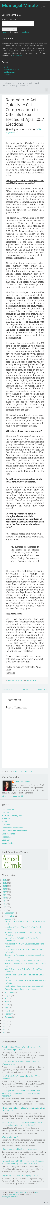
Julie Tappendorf (22, 782)
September (9, 992)
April (7, 1008)
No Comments (31, 680)
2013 (4, 1026)
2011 (4, 1032)
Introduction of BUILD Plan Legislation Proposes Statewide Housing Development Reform (23, 1162)
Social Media (7, 843)
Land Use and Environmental (15, 831)
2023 (5, 889)
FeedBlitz (25, 32)
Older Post (42, 689)
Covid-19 (5, 812)
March (8, 1011)
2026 (5, 880)
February (9, 1014)
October (8, 919)
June (7, 1001)
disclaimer (17, 55)
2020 (5, 898)
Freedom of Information (12, 827)
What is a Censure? (10, 1137)
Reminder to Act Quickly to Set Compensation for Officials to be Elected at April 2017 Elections (25, 112)
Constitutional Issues (11, 809)
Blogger (37, 1192)
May (7, 1004)
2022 (5, 892)
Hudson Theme (13, 1194)
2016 (4, 910)
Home (6, 67)
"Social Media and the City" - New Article (19, 1149)
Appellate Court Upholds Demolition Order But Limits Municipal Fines (21, 1048)
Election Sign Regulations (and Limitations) (23, 986)
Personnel (18, 680)
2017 (4, 907)
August (8, 995)
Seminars (6, 840)
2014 (4, 1023)
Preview (5, 32)
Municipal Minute (20, 5)
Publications (9, 72)
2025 (5, 883)
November (9, 916)
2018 (5, 904)
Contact (7, 74)
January (8, 1017)
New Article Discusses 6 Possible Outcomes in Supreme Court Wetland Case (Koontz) (22, 1123)
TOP (46, 1202)
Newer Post (8, 689)
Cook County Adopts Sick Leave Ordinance (23, 960)
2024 (5, 886)
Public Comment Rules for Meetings (20, 989)
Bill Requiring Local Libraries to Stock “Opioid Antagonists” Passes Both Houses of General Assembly (22, 1093)
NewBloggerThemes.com (10, 1196)
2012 (4, 1029)
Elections (6, 818)
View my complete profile (13, 796)
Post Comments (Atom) (23, 771)
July (6, 998)
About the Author (11, 69)
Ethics (4, 821)
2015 (4, 1020)
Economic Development (12, 815)
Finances (11, 680)
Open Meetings (8, 834)
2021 (4, 895)
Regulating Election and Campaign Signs (20, 1175)
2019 (4, 901)
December (9, 913)
